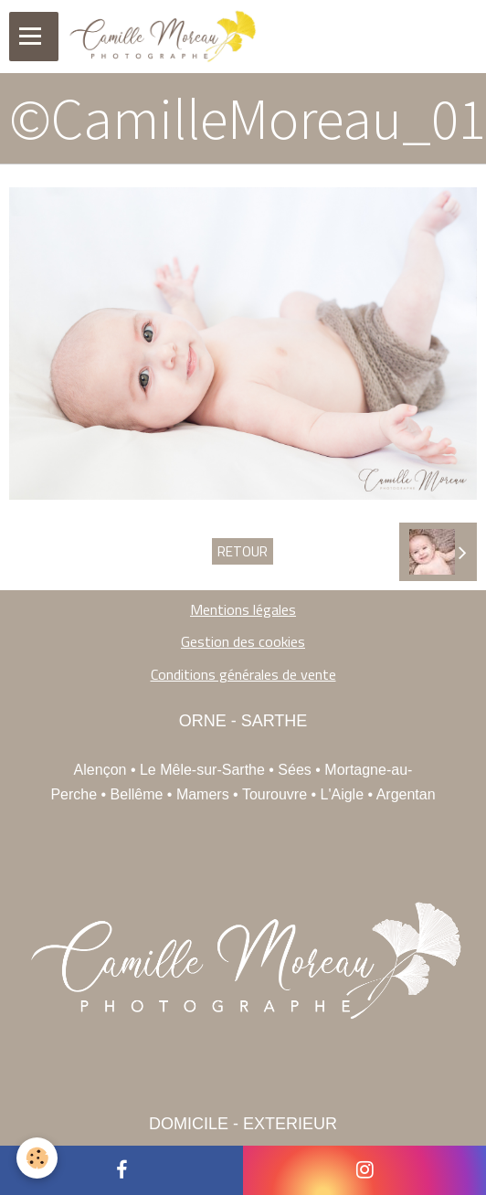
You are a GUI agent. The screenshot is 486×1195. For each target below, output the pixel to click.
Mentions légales (243, 609)
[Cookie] (37, 1158)
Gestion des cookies (243, 641)
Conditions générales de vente (243, 674)
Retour (242, 551)
